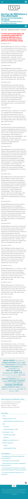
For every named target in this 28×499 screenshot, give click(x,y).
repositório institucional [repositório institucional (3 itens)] (17, 382)
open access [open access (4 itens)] (21, 375)
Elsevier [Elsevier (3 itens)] (21, 366)
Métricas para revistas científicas (10, 460)
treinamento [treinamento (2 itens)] (10, 389)
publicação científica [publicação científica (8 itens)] (16, 381)
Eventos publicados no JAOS (11, 429)
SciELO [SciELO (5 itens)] (18, 387)
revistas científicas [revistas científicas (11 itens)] (14, 385)
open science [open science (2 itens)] (9, 376)
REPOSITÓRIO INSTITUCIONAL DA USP (13, 421)
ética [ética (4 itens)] (17, 391)
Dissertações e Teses (7, 432)
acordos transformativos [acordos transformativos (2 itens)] (20, 360)
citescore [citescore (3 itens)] (3, 364)
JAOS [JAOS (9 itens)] (15, 373)
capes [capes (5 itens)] (24, 362)
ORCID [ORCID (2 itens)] (14, 376)
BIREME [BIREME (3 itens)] (19, 362)
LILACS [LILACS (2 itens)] (23, 373)
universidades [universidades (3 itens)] (20, 389)
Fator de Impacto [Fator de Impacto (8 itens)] (13, 370)
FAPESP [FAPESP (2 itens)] (18, 368)
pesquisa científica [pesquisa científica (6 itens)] (9, 379)
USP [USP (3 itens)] (25, 389)
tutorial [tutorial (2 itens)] (15, 389)
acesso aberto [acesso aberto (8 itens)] (9, 360)
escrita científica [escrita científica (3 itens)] (12, 368)
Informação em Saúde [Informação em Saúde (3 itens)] (8, 373)
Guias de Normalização (9, 434)
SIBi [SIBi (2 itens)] (7, 389)
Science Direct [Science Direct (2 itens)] (23, 387)
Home (4, 416)
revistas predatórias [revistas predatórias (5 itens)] (8, 387)
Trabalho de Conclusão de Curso (10, 440)
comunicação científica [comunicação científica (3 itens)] (21, 364)
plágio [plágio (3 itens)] (17, 379)
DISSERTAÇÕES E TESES (10, 448)
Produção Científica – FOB (9, 418)
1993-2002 (6, 426)
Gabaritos (6, 437)
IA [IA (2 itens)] (21, 370)
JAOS (3, 424)
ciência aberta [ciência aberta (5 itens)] (10, 364)
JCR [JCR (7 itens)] (20, 373)
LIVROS (5, 445)
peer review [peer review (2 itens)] (18, 376)
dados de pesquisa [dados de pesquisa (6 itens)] (12, 366)
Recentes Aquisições (7, 442)
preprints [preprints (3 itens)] (5, 381)
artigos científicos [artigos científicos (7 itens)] (9, 362)
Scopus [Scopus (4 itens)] (4, 389)
